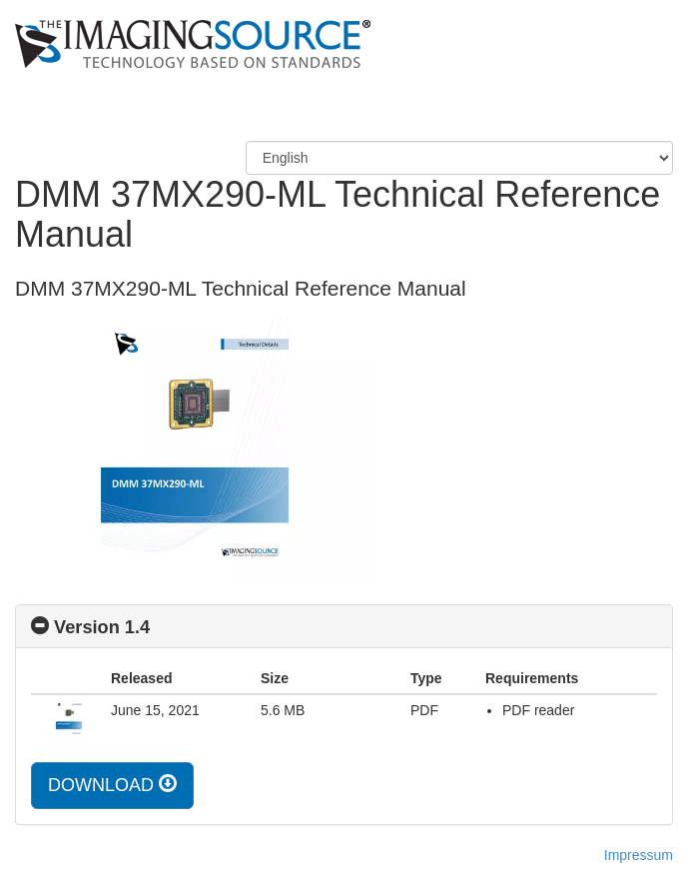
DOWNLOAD (112, 784)
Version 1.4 (102, 627)
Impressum (638, 855)
